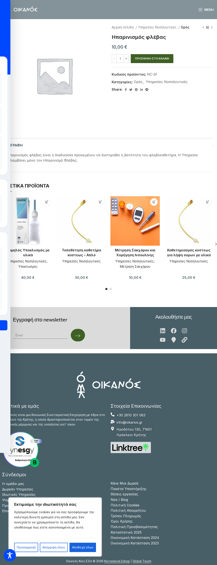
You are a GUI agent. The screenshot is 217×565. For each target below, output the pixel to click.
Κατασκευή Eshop (117, 561)
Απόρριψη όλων (53, 547)
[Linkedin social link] (141, 89)
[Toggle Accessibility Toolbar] (9, 555)
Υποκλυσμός (28, 266)
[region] (55, 527)
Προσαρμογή (26, 547)
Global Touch (142, 561)
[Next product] (212, 27)
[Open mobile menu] (206, 9)
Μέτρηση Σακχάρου (135, 266)
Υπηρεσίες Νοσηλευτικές (157, 27)
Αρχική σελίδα (123, 27)
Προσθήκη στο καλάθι (152, 58)
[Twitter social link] (131, 89)
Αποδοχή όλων (82, 547)
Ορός (185, 27)
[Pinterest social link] (136, 89)
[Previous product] (203, 27)
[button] (46, 202)
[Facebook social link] (126, 89)
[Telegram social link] (147, 89)
